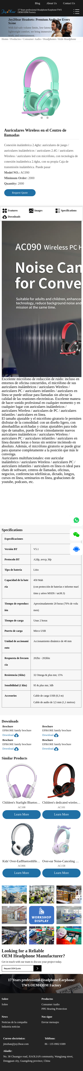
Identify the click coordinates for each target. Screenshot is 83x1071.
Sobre (5, 1004)
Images (35, 210)
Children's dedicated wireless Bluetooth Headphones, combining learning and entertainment (61, 802)
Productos (15, 39)
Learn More (21, 814)
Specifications (66, 210)
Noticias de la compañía (14, 1022)
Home (5, 39)
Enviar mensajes (50, 1022)
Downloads (11, 216)
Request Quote (20, 192)
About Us (51, 3)
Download (10, 735)
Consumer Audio (32, 39)
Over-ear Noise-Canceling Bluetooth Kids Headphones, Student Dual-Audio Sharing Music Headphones (61, 861)
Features (10, 210)
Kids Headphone (67, 39)
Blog (37, 3)
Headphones (49, 39)
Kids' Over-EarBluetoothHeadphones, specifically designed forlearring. (21, 861)
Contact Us (69, 3)
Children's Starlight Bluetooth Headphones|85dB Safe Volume (21, 802)
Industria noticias (11, 1026)
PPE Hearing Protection (54, 1008)
